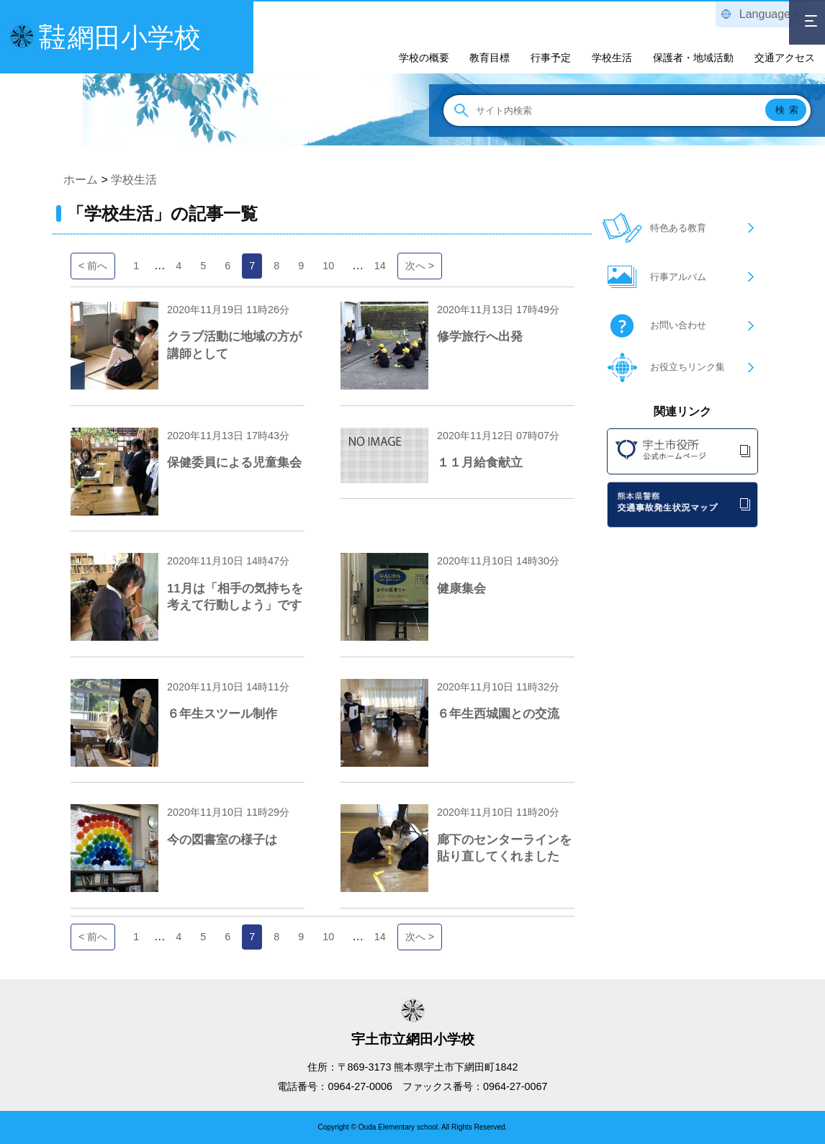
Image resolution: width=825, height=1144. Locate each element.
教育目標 (489, 57)
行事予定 (551, 57)
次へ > (419, 265)
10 (328, 265)
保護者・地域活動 (693, 57)
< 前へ (92, 265)
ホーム (80, 180)
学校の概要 (424, 57)
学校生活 (612, 57)
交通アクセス (784, 57)
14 (380, 265)
